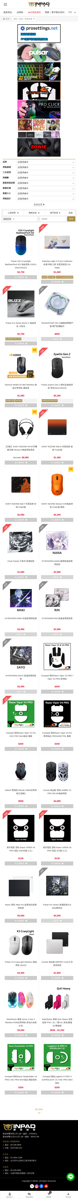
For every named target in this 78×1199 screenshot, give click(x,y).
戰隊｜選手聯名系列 (54, 12)
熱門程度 (55, 213)
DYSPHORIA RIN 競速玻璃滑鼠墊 (57, 618)
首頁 (7, 19)
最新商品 (7, 12)
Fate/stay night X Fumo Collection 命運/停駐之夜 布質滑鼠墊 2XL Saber (57, 264)
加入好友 (71, 1177)
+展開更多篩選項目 (39, 204)
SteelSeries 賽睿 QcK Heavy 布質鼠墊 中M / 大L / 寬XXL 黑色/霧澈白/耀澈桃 (57, 1022)
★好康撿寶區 (34, 12)
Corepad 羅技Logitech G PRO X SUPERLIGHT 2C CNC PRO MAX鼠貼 (57, 1079)
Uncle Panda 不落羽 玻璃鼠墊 (20, 561)
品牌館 (20, 12)
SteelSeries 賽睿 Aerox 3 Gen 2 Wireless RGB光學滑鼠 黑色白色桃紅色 (21, 1022)
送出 (71, 219)
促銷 (71, 213)
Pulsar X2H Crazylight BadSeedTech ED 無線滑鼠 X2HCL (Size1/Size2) (21, 264)
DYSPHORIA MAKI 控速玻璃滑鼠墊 (21, 618)
